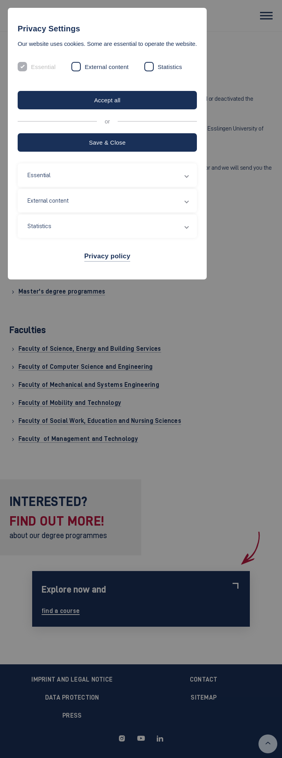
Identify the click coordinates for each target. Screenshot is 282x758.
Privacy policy (107, 256)
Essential (43, 66)
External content (107, 66)
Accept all (107, 100)
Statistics (170, 66)
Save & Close (107, 142)
